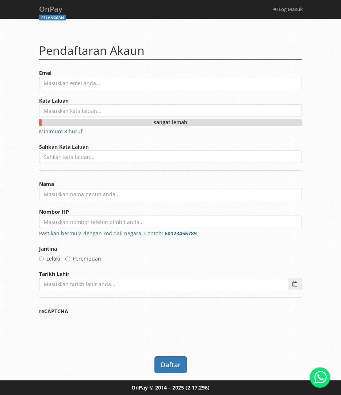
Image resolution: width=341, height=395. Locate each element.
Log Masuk (288, 9)
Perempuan (83, 258)
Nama (46, 184)
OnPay (52, 11)
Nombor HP (54, 211)
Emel (45, 72)
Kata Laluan (54, 100)
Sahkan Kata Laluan (64, 146)
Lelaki (49, 258)
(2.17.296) (197, 387)
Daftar (171, 364)
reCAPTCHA (53, 311)
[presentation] (94, 329)
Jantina (48, 248)
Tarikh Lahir (54, 273)
